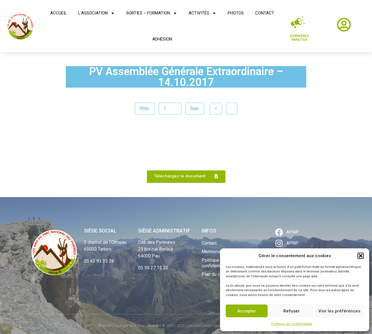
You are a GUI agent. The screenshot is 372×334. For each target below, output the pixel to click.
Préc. (145, 108)
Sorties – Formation (151, 13)
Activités (202, 13)
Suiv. (194, 108)
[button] (360, 256)
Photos (236, 13)
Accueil (58, 13)
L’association (96, 13)
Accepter (246, 311)
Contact (264, 13)
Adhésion (162, 39)
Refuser (291, 311)
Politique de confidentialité (291, 324)
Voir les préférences (339, 311)
